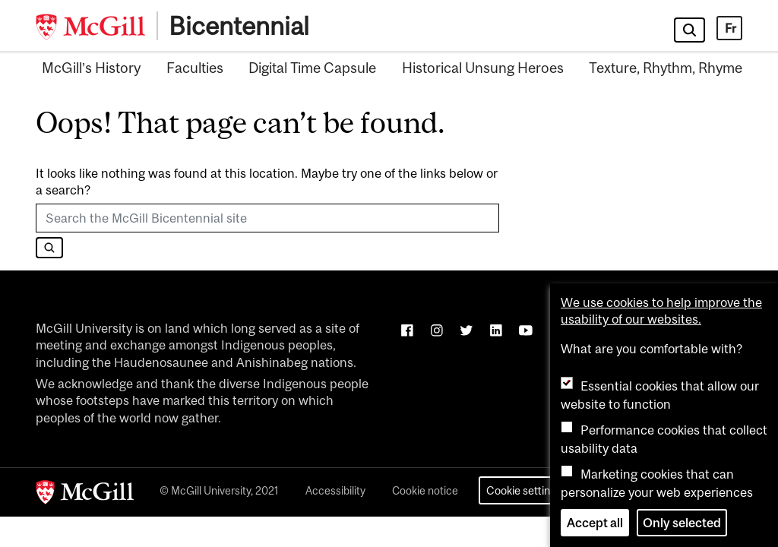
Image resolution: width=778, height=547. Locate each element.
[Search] (49, 247)
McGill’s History (91, 67)
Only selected (682, 522)
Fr (730, 28)
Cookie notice (425, 491)
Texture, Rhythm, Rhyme (665, 67)
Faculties (194, 67)
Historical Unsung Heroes (483, 67)
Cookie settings (523, 490)
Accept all (595, 522)
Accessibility (335, 491)
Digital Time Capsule (312, 67)
